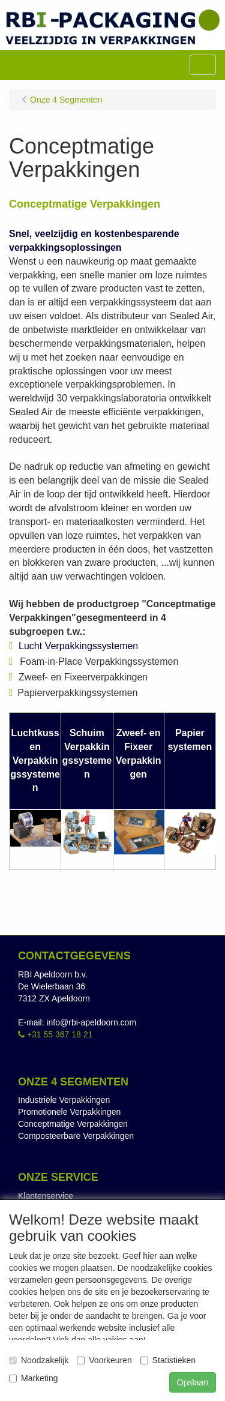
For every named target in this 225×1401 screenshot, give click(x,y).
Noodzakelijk (38, 1360)
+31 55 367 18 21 (55, 1034)
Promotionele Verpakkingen (69, 1112)
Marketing (33, 1378)
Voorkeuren (104, 1360)
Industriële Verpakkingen (64, 1100)
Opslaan (192, 1382)
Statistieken (168, 1360)
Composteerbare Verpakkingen (76, 1136)
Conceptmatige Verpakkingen (73, 1124)
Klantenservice (45, 1196)
